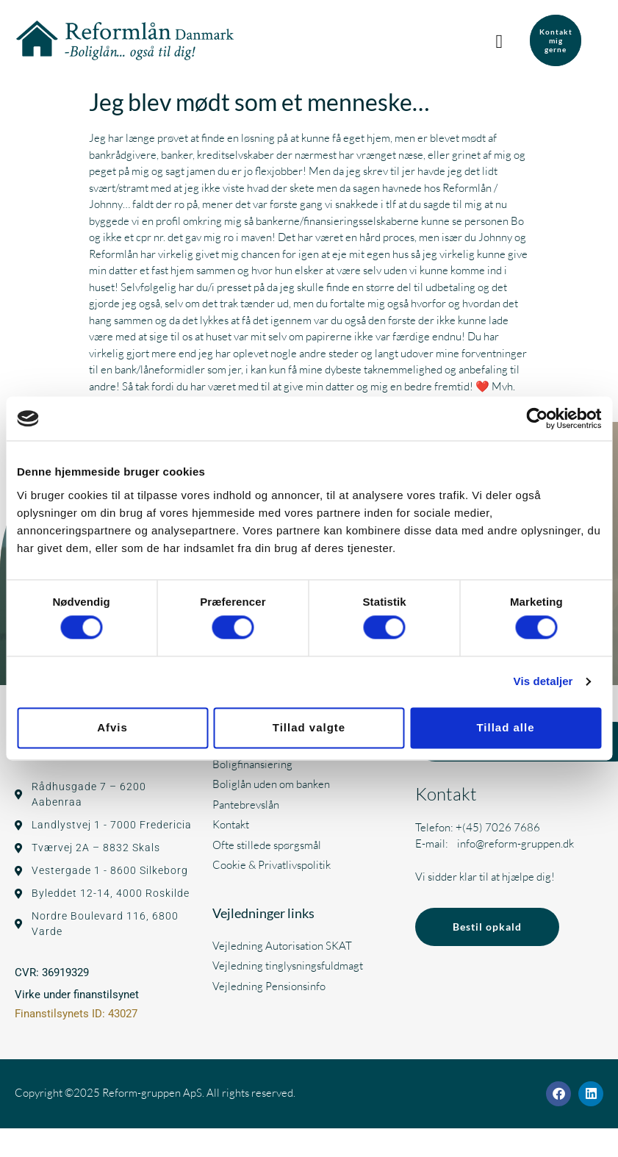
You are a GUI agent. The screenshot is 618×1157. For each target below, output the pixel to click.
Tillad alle (505, 727)
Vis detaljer (543, 682)
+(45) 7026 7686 (498, 827)
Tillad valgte (309, 727)
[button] (503, 40)
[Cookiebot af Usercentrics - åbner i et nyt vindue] (537, 418)
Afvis (112, 727)
